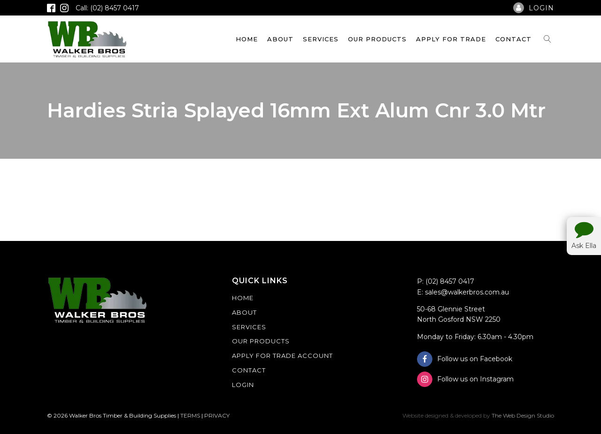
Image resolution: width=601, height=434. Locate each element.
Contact (513, 39)
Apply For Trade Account (282, 355)
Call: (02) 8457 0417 (107, 8)
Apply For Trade (451, 39)
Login (243, 384)
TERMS (190, 415)
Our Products (377, 39)
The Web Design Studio (523, 415)
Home (247, 39)
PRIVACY (217, 415)
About (280, 39)
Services (321, 39)
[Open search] (547, 39)
